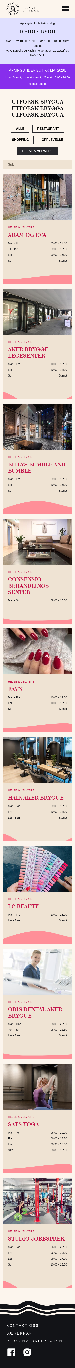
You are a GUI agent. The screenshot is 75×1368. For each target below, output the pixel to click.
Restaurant (48, 128)
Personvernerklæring (36, 1341)
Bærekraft (20, 1333)
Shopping (20, 139)
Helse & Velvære (37, 151)
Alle (20, 128)
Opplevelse (52, 139)
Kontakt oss (22, 1326)
